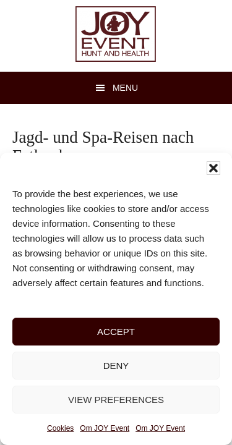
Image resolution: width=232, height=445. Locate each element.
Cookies (60, 428)
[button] (213, 168)
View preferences (116, 399)
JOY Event (115, 34)
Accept (116, 331)
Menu (125, 88)
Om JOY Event (104, 428)
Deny (116, 365)
